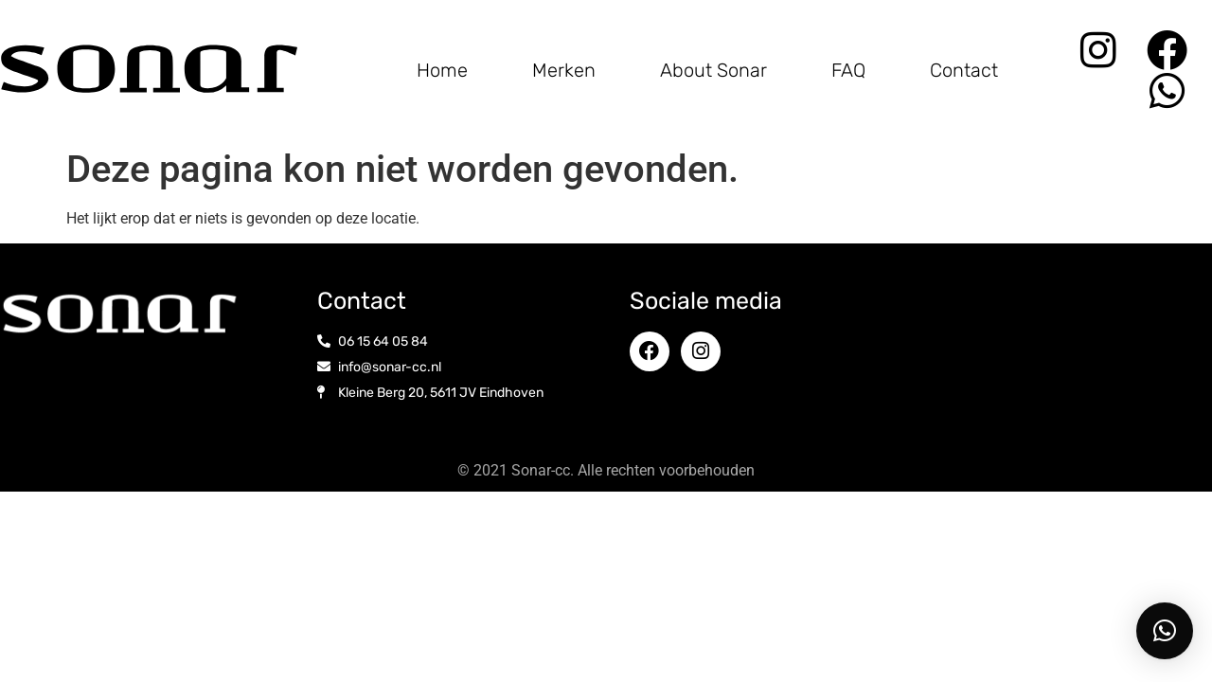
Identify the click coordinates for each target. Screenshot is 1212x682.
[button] (1164, 630)
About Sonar (713, 70)
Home (442, 70)
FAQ (848, 70)
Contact (964, 70)
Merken (564, 70)
